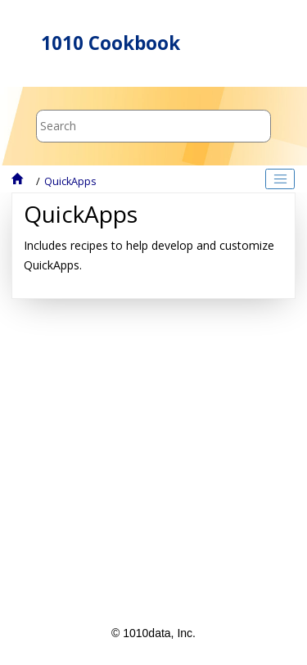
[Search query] (153, 126)
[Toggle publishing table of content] (280, 179)
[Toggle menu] (268, 43)
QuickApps (70, 181)
